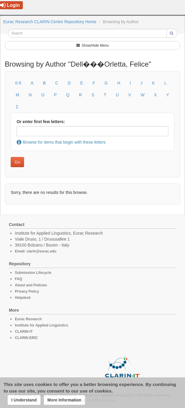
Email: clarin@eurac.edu (35, 251)
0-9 (18, 83)
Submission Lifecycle (33, 273)
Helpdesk (23, 298)
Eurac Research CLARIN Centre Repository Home (50, 21)
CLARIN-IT (24, 331)
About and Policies (31, 285)
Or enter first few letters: (41, 121)
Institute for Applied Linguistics (41, 325)
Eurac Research (28, 319)
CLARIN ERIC (26, 338)
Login (10, 5)
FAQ (18, 279)
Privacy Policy (27, 291)
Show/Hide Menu (92, 45)
